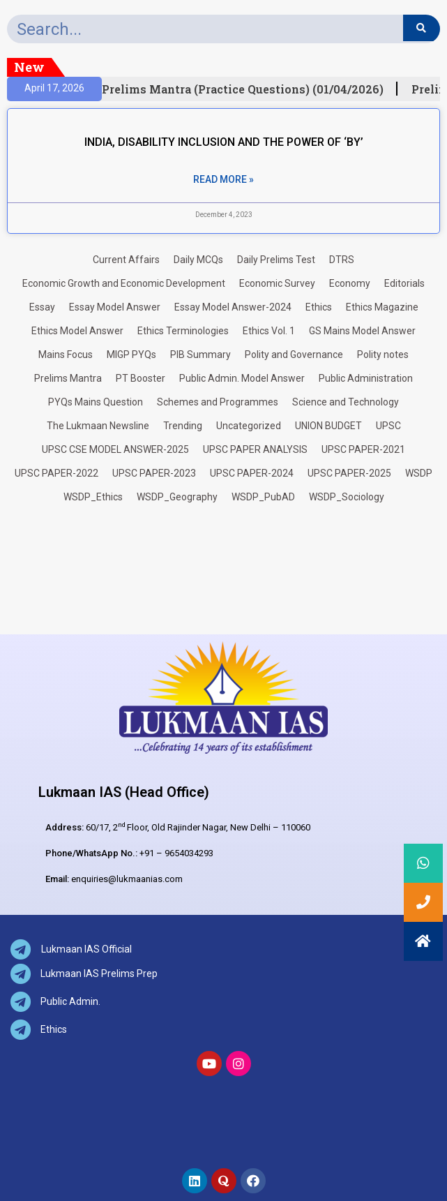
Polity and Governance (294, 354)
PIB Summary (200, 354)
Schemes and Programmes (217, 402)
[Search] (421, 28)
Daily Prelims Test (276, 259)
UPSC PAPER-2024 (252, 473)
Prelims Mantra (68, 378)
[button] (423, 941)
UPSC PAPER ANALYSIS (255, 449)
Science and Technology (345, 402)
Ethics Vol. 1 (269, 331)
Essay (42, 307)
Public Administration (366, 378)
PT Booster (140, 378)
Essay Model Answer (114, 307)
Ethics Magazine (382, 307)
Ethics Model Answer (77, 331)
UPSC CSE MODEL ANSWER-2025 (115, 449)
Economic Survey (277, 283)
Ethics (318, 307)
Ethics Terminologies (183, 331)
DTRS (341, 259)
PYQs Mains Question (95, 402)
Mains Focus (65, 354)
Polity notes (383, 354)
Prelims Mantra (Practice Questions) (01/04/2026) (248, 89)
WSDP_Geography (177, 497)
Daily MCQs (198, 259)
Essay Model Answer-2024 (232, 307)
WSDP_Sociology (346, 497)
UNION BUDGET (328, 426)
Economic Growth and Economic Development (123, 283)
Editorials (404, 283)
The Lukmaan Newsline (98, 426)
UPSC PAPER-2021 (363, 449)
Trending (182, 426)
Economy (349, 283)
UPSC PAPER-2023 (154, 473)
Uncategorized (248, 426)
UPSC (388, 426)
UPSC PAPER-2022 (56, 473)
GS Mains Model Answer (362, 331)
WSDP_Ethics (93, 497)
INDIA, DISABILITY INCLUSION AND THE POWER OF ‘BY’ (223, 142)
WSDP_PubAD (263, 497)
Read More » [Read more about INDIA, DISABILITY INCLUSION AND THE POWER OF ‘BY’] (223, 179)
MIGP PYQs (131, 354)
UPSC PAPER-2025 (349, 473)
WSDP (418, 473)
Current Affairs (126, 259)
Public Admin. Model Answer (242, 378)
